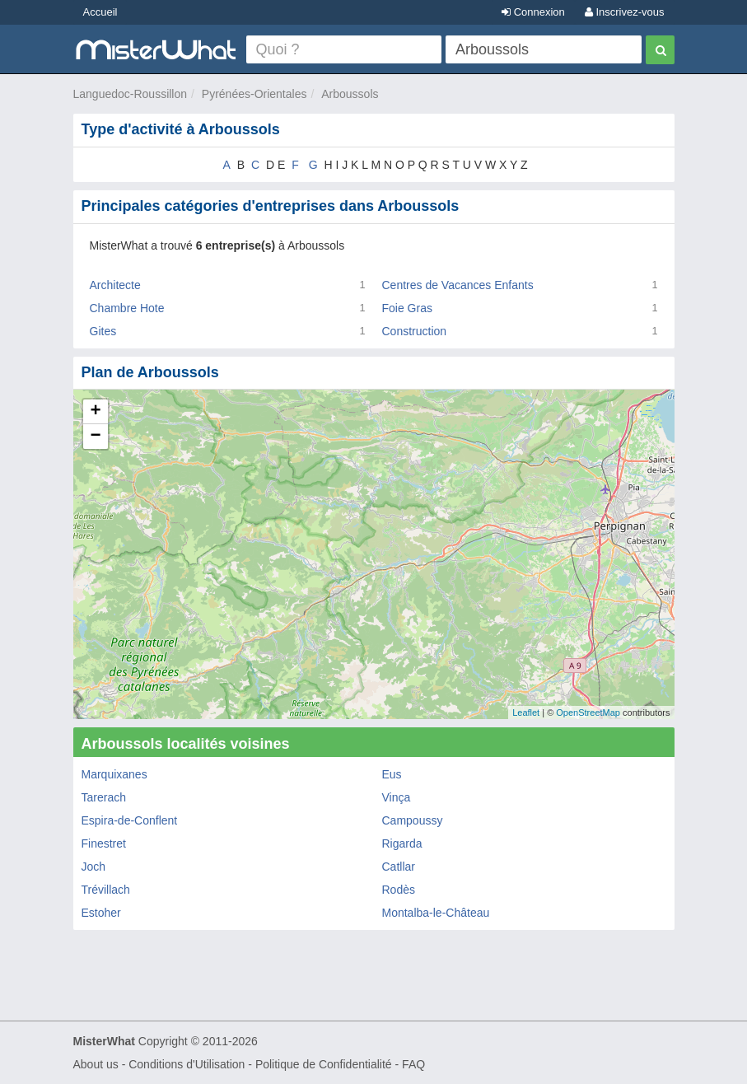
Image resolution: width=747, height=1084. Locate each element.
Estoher (101, 912)
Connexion (533, 12)
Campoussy (412, 820)
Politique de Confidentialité (323, 1064)
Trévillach (106, 889)
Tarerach (104, 797)
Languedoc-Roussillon (130, 93)
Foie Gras (407, 308)
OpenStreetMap (588, 712)
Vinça (396, 797)
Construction (414, 331)
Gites (103, 331)
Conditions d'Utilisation (186, 1064)
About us (96, 1064)
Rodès (398, 889)
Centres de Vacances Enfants (458, 285)
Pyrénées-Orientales (254, 93)
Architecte (115, 285)
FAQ (413, 1064)
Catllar (398, 866)
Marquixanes (114, 774)
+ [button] (95, 411)
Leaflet (525, 712)
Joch (94, 866)
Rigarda (402, 843)
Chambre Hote (127, 308)
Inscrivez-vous (625, 12)
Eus (392, 774)
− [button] (95, 436)
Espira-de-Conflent (130, 820)
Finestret (104, 843)
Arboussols (349, 93)
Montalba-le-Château (436, 912)
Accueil (100, 12)
